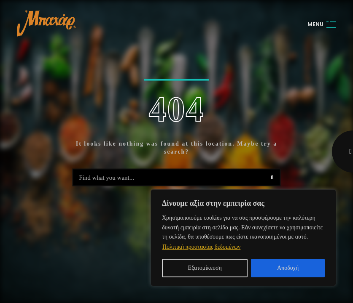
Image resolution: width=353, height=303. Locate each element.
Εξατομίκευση (205, 268)
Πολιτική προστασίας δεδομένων (201, 247)
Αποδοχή (288, 268)
